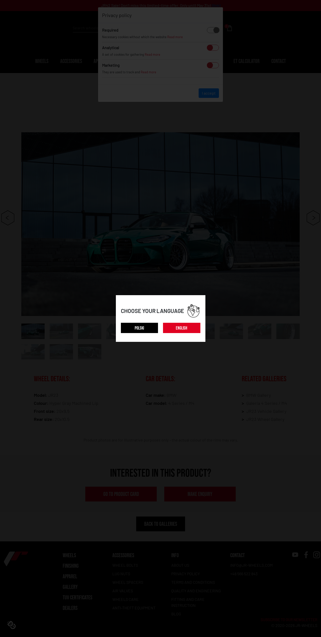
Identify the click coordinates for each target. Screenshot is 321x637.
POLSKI (139, 328)
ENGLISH (181, 328)
